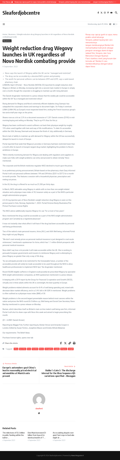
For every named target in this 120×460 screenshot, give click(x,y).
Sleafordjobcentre (21, 12)
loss (29, 349)
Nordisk (35, 349)
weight (70, 349)
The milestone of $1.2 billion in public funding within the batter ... (14, 435)
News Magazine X (77, 455)
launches (23, 349)
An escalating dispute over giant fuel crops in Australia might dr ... (63, 435)
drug (16, 349)
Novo (41, 349)
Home (5, 34)
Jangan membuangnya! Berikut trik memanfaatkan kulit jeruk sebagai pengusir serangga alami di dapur (100, 48)
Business (12, 34)
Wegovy (64, 349)
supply (56, 349)
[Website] (39, 413)
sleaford (39, 408)
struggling (49, 349)
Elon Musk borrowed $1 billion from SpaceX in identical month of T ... (37, 435)
